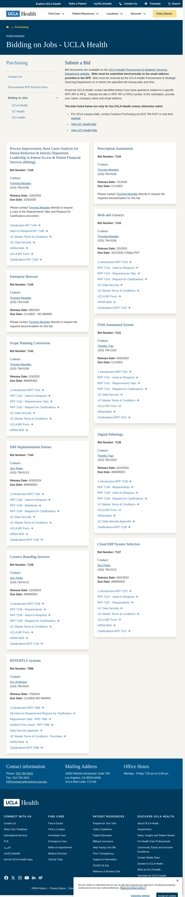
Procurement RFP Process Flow (27, 87)
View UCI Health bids (84, 130)
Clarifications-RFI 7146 (26, 259)
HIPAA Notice (39, 888)
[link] (6, 877)
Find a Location (56, 829)
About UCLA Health (148, 823)
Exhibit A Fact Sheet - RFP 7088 (31, 724)
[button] (48, 3)
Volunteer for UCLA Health (152, 875)
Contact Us (130, 3)
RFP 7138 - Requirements (28, 609)
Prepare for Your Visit (104, 823)
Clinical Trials (55, 859)
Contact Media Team (149, 857)
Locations (113, 13)
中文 (6, 841)
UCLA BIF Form (21, 254)
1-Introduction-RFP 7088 (27, 707)
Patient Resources (83, 13)
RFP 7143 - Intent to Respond (118, 267)
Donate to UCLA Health (150, 863)
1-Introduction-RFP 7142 (27, 390)
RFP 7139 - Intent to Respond (118, 492)
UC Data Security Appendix (116, 521)
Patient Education (102, 835)
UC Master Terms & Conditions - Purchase (38, 736)
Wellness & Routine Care (106, 871)
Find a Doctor (164, 13)
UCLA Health (20, 105)
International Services (15, 835)
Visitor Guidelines (102, 829)
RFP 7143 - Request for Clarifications (122, 279)
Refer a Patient (77, 3)
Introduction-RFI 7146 (25, 225)
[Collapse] (57, 97)
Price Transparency (103, 853)
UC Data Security (22, 242)
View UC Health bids (83, 124)
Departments (145, 829)
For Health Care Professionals (154, 841)
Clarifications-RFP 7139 (114, 527)
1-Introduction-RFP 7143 (114, 262)
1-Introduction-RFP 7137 (114, 591)
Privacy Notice (57, 888)
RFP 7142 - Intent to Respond (30, 395)
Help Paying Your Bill (104, 847)
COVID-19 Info (101, 865)
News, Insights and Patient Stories (156, 835)
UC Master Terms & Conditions (30, 236)
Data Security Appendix (26, 730)
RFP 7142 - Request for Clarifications (34, 407)
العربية (7, 847)
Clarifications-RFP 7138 (26, 643)
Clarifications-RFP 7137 (114, 631)
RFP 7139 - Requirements (115, 487)
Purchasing (21, 27)
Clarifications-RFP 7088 (26, 747)
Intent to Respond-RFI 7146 (29, 231)
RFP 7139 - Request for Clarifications (122, 498)
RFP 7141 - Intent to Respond (118, 377)
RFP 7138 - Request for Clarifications (34, 620)
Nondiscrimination (78, 888)
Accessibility (122, 888)
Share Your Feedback (15, 829)
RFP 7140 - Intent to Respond (30, 499)
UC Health (18, 111)
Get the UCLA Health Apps (18, 859)
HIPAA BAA (19, 248)
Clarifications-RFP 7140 (26, 539)
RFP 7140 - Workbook (25, 505)
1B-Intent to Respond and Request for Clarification (42, 713)
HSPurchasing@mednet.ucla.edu (26, 781)
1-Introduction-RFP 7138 (27, 603)
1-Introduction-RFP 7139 (114, 481)
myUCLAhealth (103, 3)
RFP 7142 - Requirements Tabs (31, 401)
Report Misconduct (102, 888)
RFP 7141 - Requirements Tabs (119, 383)
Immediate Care (57, 835)
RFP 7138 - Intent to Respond (30, 615)
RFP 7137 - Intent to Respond (118, 596)
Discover (136, 13)
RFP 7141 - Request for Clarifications (122, 389)
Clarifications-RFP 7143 (114, 307)
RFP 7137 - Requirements (115, 602)
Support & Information (105, 859)
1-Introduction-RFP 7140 (27, 494)
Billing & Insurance (103, 841)
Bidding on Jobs (18, 97)
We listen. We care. (143, 888)
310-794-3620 (24, 773)
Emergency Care (57, 841)
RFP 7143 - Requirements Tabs (119, 273)
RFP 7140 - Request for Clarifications (34, 511)
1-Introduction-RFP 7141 (114, 371)
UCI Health (18, 117)
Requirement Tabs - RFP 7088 (30, 719)
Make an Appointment (60, 847)
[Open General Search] (174, 4)
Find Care (54, 13)
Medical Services (57, 853)
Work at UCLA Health (149, 869)
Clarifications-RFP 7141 (114, 417)
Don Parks (16, 468)
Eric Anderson (18, 682)
